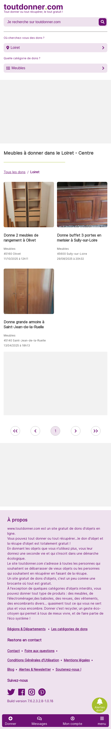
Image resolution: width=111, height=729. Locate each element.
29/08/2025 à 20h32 (70, 258)
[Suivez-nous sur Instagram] (31, 694)
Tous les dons (15, 172)
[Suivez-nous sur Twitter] (11, 694)
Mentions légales (77, 660)
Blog (10, 669)
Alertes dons (100, 709)
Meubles (18, 68)
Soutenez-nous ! (68, 669)
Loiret (15, 47)
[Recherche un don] (52, 22)
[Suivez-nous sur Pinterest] (41, 694)
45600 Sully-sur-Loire (72, 253)
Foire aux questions (39, 651)
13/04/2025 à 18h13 (17, 345)
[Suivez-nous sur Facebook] (21, 694)
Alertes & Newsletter (35, 669)
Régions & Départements (26, 629)
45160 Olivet (12, 253)
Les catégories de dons (69, 629)
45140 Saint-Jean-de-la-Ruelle (25, 340)
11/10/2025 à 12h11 (16, 258)
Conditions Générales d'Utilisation (33, 660)
